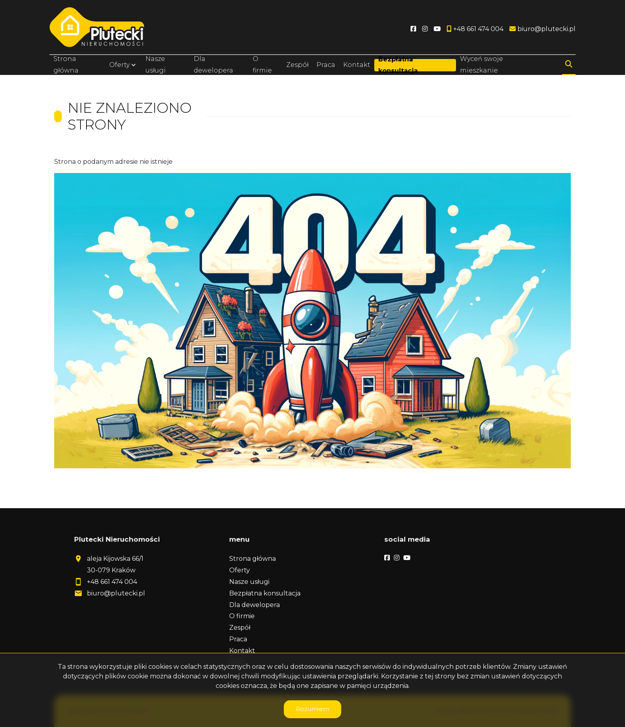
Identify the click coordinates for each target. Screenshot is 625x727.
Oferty (119, 65)
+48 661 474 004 (112, 582)
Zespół (297, 65)
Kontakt (356, 65)
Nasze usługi (155, 64)
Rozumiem (312, 709)
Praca (325, 65)
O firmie (262, 64)
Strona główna (66, 64)
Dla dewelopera (213, 64)
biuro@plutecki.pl (116, 593)
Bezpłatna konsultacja (397, 65)
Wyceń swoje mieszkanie (481, 64)
